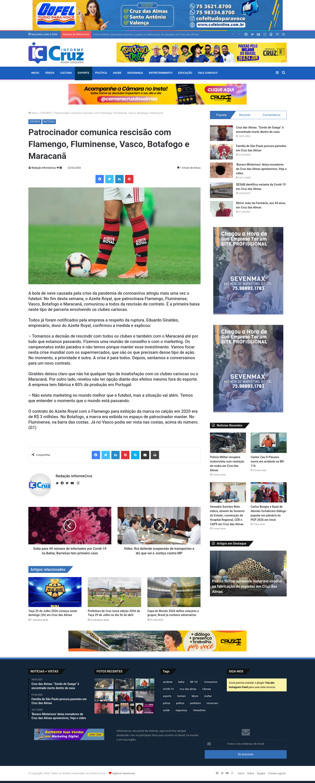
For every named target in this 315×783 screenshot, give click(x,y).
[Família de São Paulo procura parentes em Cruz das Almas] (221, 152)
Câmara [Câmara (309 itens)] (206, 689)
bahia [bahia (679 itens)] (181, 682)
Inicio (35, 72)
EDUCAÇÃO (185, 72)
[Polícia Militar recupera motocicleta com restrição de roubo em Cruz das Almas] (228, 443)
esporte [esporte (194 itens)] (167, 696)
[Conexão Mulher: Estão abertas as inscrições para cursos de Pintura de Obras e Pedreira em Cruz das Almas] (145, 708)
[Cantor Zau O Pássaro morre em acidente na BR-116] (269, 443)
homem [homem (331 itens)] (181, 696)
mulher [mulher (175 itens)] (208, 696)
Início (33, 113)
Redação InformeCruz (43, 167)
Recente (244, 115)
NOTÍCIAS (49, 121)
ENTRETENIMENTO (160, 72)
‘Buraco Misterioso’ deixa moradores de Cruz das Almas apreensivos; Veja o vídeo (261, 169)
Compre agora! (277, 773)
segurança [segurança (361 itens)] (181, 710)
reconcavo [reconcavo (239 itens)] (212, 703)
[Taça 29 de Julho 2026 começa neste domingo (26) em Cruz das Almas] (55, 592)
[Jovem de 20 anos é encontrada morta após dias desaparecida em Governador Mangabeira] (103, 708)
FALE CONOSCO (207, 72)
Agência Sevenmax (123, 773)
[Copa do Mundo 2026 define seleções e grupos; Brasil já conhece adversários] (174, 592)
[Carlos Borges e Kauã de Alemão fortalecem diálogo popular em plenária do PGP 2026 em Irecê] (269, 492)
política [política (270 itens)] (180, 703)
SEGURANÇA (135, 72)
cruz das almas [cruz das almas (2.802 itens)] (187, 689)
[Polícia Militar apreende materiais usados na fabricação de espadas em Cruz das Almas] (103, 683)
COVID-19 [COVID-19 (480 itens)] (168, 689)
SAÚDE (117, 72)
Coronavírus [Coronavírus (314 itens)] (210, 682)
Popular (221, 115)
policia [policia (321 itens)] (166, 703)
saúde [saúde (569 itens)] (166, 710)
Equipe (261, 773)
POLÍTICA (101, 72)
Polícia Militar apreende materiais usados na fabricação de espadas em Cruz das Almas (146, 34)
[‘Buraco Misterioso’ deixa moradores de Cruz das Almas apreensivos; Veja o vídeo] (221, 170)
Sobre (250, 773)
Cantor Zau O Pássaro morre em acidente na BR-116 (268, 461)
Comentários (271, 115)
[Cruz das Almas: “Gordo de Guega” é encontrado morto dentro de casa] (221, 133)
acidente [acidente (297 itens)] (167, 682)
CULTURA (66, 72)
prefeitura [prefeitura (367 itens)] (195, 703)
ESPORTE (83, 72)
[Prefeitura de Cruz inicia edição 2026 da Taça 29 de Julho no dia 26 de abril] (114, 592)
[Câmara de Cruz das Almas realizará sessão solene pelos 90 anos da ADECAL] (124, 708)
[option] (248, 573)
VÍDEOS (49, 72)
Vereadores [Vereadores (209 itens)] (199, 710)
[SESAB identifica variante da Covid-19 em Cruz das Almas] (221, 190)
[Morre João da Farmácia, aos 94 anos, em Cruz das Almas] (221, 209)
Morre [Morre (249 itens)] (195, 696)
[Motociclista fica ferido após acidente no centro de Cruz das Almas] (145, 696)
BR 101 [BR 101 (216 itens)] (194, 682)
